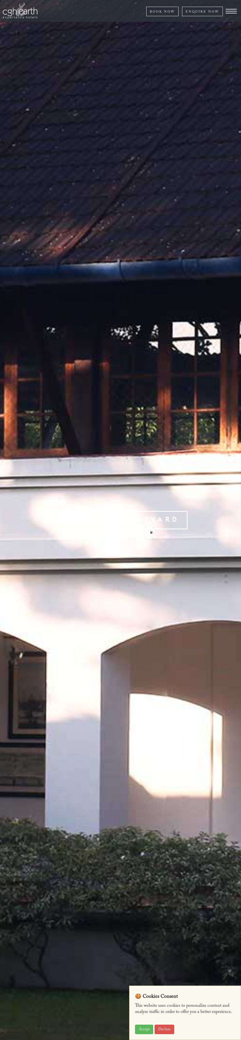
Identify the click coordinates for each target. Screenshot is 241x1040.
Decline (164, 1029)
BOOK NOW (162, 11)
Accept (144, 1029)
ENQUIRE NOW (202, 11)
